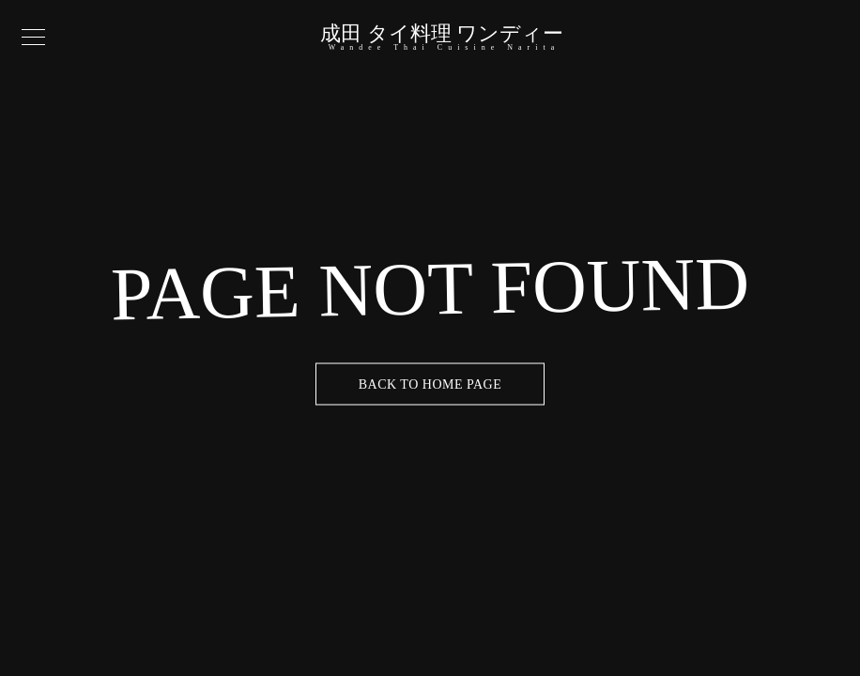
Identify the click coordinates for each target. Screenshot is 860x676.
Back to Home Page (430, 384)
